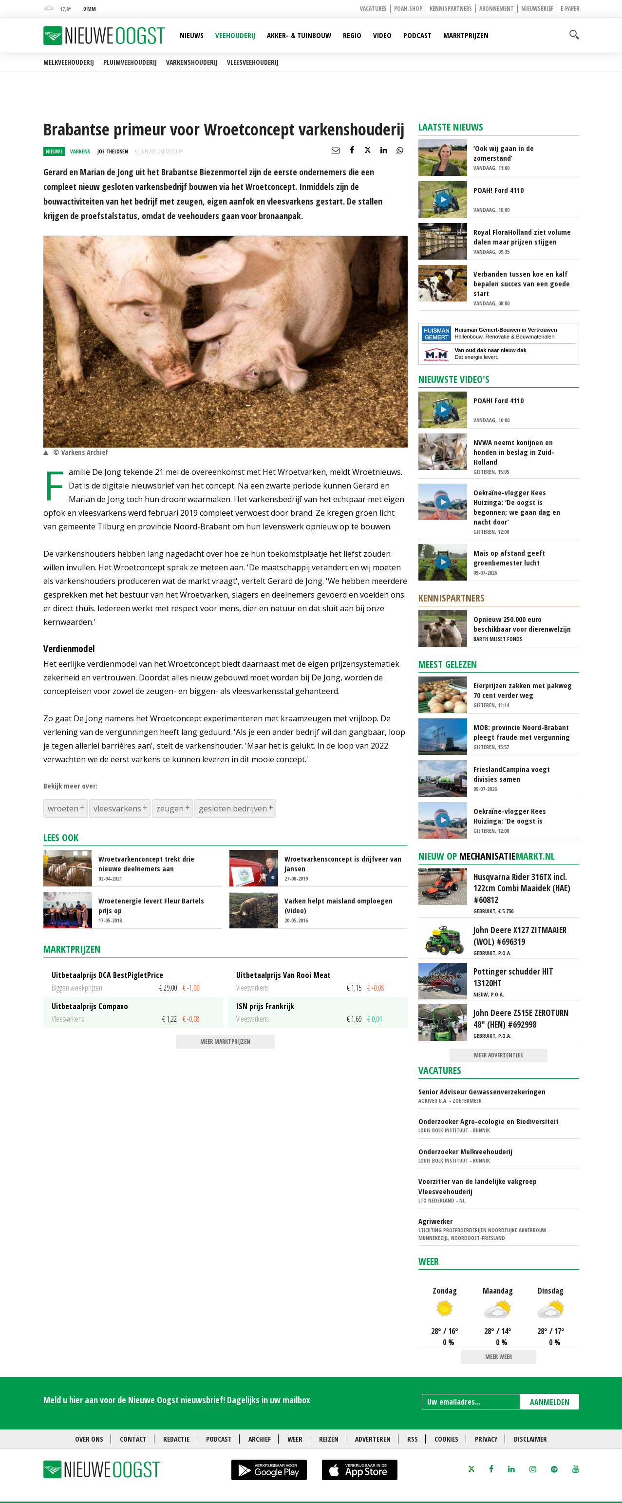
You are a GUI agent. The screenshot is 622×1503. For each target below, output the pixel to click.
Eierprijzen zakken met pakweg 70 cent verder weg (522, 690)
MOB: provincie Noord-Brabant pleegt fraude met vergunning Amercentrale (521, 732)
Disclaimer (530, 1439)
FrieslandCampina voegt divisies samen (511, 774)
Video (382, 35)
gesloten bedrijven (233, 808)
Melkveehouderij (68, 62)
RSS (412, 1439)
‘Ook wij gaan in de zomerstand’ (503, 153)
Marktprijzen (466, 35)
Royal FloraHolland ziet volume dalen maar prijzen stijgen (522, 236)
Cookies (446, 1439)
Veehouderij (235, 35)
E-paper (570, 8)
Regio (352, 35)
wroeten (63, 808)
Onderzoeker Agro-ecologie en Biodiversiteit (488, 1121)
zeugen (170, 808)
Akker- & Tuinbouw (299, 35)
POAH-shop (408, 8)
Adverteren (373, 1439)
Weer (428, 1261)
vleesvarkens (117, 808)
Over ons (89, 1439)
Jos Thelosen (112, 151)
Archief (259, 1439)
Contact (133, 1439)
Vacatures (373, 8)
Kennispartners (451, 8)
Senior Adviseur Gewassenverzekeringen (482, 1091)
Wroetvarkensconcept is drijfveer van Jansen (342, 863)
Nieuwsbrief (537, 8)
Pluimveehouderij (130, 62)
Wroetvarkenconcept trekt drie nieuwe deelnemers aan (146, 863)
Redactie (176, 1439)
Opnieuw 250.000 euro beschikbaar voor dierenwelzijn (522, 624)
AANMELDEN (549, 1402)
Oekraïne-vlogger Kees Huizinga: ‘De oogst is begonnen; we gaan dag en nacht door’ (516, 507)
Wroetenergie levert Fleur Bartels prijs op (151, 905)
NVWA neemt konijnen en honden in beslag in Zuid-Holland (513, 452)
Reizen (329, 1439)
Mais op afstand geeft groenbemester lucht (509, 557)
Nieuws (192, 35)
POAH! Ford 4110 (498, 190)
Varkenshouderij (192, 62)
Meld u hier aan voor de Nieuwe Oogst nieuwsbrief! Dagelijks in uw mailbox (176, 1400)
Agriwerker (435, 1221)
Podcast (417, 35)
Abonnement (496, 8)
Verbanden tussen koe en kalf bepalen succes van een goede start (521, 283)
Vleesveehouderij (253, 62)
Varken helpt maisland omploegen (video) (338, 905)
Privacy (486, 1439)
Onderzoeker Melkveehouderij (465, 1151)
